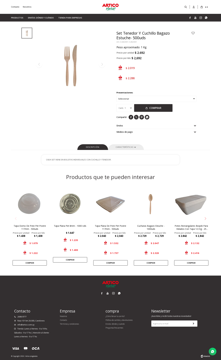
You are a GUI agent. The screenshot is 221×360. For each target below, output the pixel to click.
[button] (205, 218)
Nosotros (27, 6)
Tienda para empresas (70, 17)
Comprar (155, 108)
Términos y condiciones (69, 324)
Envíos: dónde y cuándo (41, 17)
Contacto (15, 6)
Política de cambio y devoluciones (119, 320)
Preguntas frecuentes (114, 327)
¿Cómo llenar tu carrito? (115, 316)
